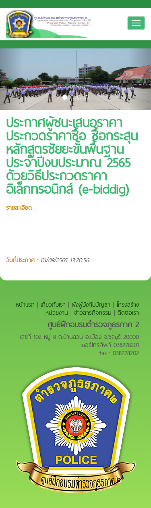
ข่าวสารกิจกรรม (93, 312)
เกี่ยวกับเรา (53, 304)
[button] (11, 79)
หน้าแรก (25, 304)
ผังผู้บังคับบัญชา (91, 304)
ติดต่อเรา (128, 312)
